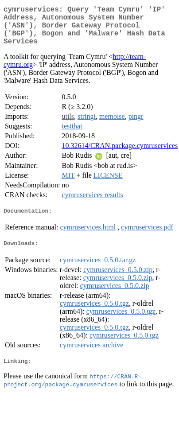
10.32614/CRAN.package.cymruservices (120, 154)
